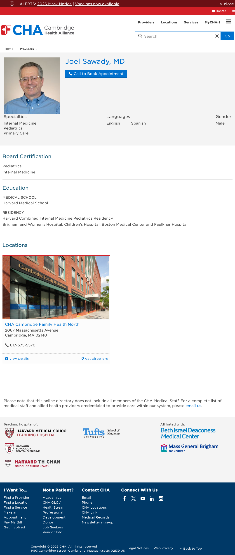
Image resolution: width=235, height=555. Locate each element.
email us (193, 405)
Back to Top (192, 548)
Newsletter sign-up (97, 522)
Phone (87, 502)
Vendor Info (52, 532)
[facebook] (124, 498)
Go (227, 36)
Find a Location (17, 502)
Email (86, 497)
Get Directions (96, 358)
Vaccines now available (97, 3)
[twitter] (133, 498)
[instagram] (160, 498)
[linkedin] (151, 498)
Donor (48, 522)
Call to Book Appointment (96, 73)
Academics (52, 497)
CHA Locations (94, 507)
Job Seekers (53, 527)
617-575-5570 (20, 345)
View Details (19, 358)
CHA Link (89, 512)
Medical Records (95, 517)
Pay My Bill (13, 522)
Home (9, 48)
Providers (27, 49)
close (229, 3)
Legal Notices (138, 548)
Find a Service (15, 507)
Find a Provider (16, 497)
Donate (221, 11)
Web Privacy (163, 548)
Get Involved (14, 527)
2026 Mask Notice (54, 3)
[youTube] (142, 498)
